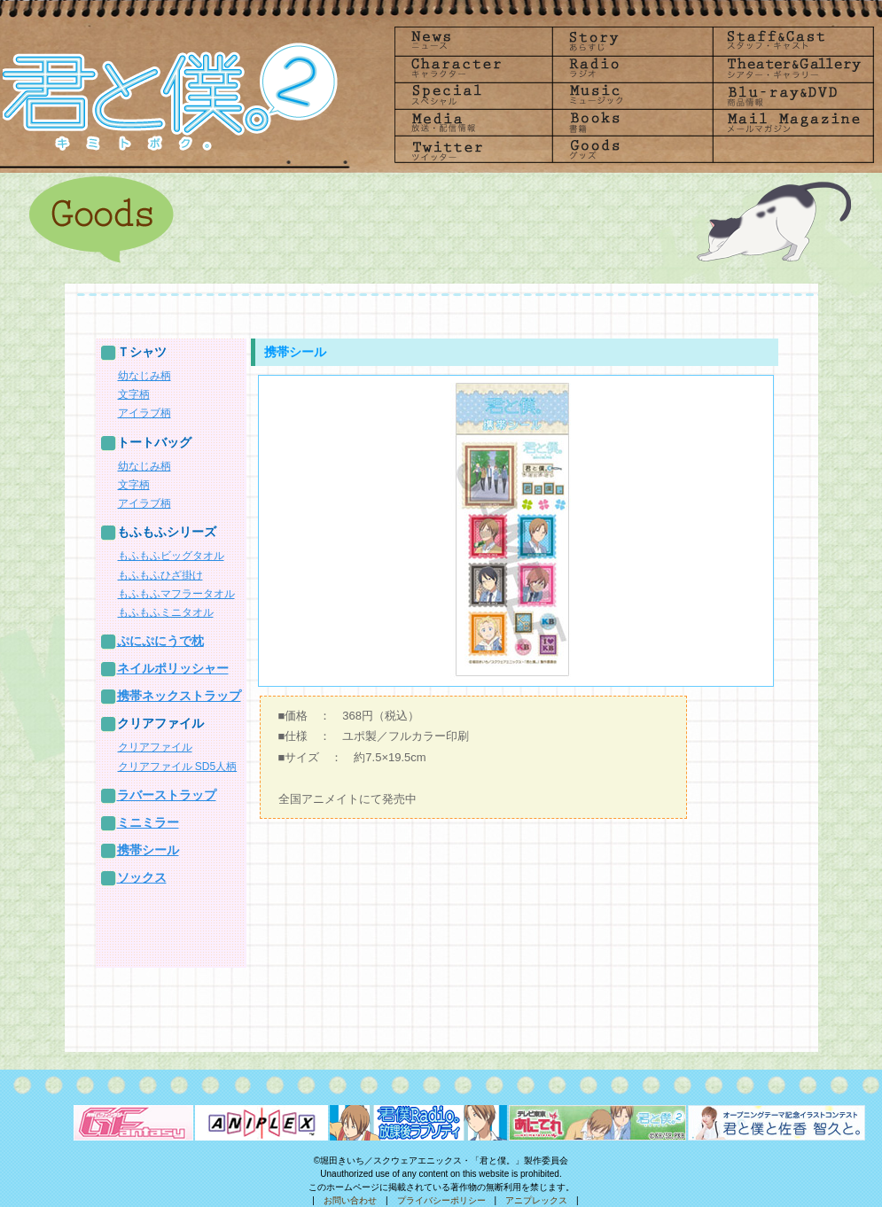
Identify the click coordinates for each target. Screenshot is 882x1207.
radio (631, 68)
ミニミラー (148, 822)
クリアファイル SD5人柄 (178, 766)
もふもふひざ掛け (160, 575)
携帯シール (148, 850)
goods (631, 150)
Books (631, 122)
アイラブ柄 (144, 413)
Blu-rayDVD (789, 95)
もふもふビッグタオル (171, 555)
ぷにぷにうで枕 (160, 641)
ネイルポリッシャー (173, 668)
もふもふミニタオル (166, 612)
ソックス (142, 877)
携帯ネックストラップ (179, 696)
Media (473, 122)
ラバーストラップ (166, 795)
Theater (789, 68)
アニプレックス (536, 1200)
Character (473, 68)
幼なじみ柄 (144, 376)
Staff (789, 40)
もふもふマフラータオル (176, 594)
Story (631, 40)
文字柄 (134, 394)
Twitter (473, 150)
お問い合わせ (350, 1200)
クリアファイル (155, 747)
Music (631, 95)
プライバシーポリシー (441, 1200)
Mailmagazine (789, 122)
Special (473, 95)
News (473, 40)
